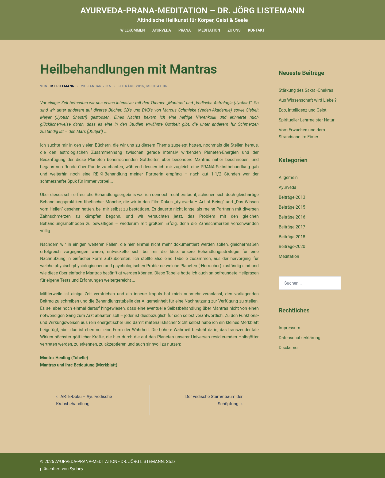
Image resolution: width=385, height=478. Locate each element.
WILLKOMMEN (132, 30)
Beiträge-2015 (130, 86)
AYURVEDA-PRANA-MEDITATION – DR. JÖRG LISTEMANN (192, 10)
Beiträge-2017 (292, 227)
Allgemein (288, 177)
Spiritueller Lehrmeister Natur (307, 120)
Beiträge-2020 (292, 246)
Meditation (157, 86)
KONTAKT (256, 30)
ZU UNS (234, 30)
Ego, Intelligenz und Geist (302, 110)
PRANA (184, 30)
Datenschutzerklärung (300, 337)
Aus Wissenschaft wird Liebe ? (308, 100)
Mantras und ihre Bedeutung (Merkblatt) (78, 365)
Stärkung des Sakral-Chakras (306, 90)
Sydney (76, 468)
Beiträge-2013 (292, 197)
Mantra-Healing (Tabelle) (64, 357)
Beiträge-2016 (292, 217)
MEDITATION (209, 30)
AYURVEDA (161, 30)
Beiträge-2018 (292, 236)
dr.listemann (61, 86)
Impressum (290, 327)
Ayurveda (288, 187)
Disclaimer (289, 347)
